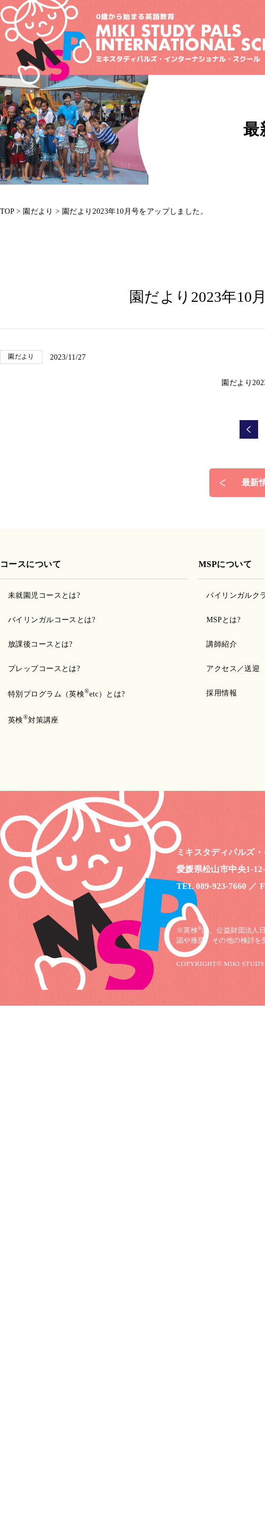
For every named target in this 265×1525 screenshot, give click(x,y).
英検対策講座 (33, 720)
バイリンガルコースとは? (51, 620)
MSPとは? (223, 620)
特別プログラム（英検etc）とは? (66, 694)
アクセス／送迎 (233, 669)
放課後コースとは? (40, 644)
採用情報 (221, 693)
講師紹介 (221, 644)
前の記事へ (249, 429)
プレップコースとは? (44, 669)
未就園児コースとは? (44, 595)
